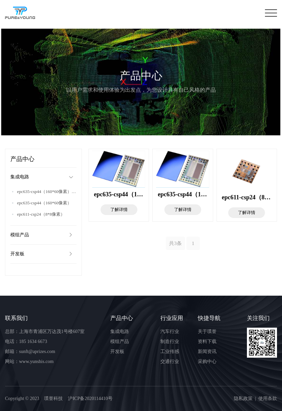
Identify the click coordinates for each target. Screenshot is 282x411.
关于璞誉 (207, 331)
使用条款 (267, 398)
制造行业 (169, 341)
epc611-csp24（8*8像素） (41, 214)
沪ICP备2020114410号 (90, 398)
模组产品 (41, 235)
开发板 (41, 254)
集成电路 (42, 177)
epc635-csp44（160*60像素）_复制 (47, 191)
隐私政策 (243, 398)
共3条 (175, 243)
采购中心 (207, 361)
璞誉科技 (53, 398)
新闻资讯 (207, 351)
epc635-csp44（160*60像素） (44, 202)
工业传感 (169, 351)
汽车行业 (169, 331)
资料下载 (207, 341)
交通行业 (169, 361)
